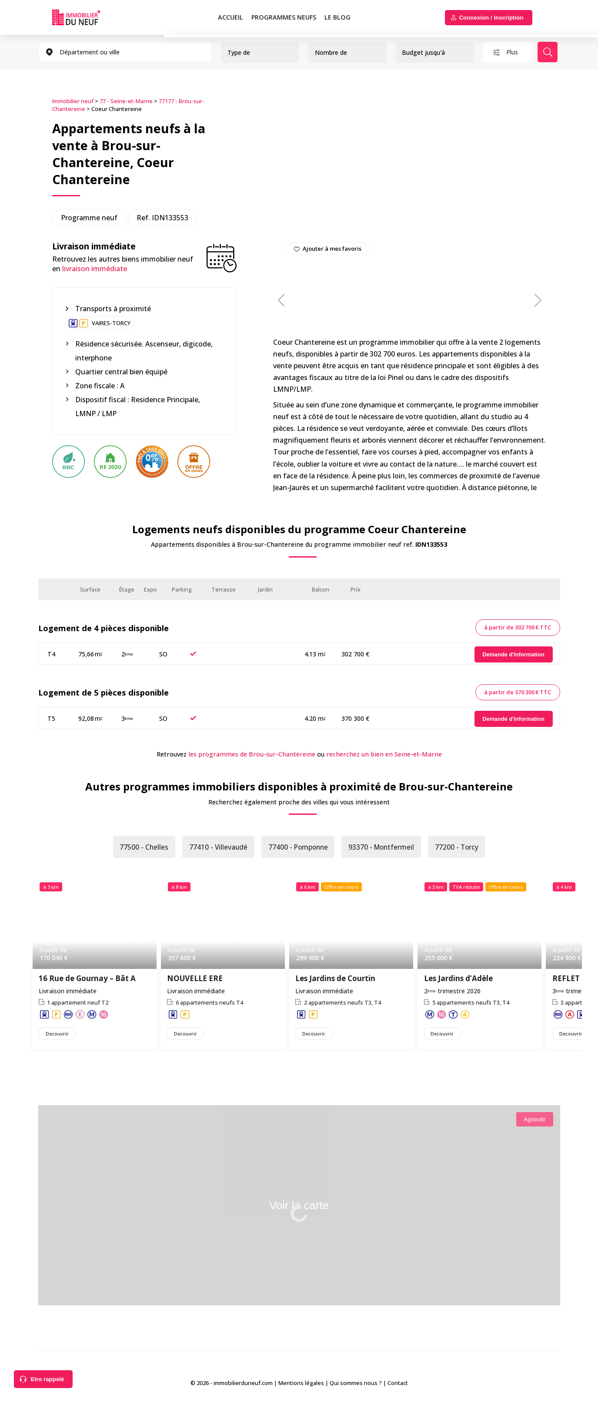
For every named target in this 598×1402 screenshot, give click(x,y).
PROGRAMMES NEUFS (283, 17)
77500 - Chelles (141, 847)
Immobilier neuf (73, 100)
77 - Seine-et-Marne (126, 100)
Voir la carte (299, 1208)
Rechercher (549, 52)
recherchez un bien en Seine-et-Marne (384, 754)
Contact (398, 1384)
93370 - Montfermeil (383, 847)
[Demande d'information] (513, 654)
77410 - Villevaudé (216, 847)
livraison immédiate (94, 268)
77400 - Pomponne (297, 847)
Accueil (230, 17)
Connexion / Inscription (491, 17)
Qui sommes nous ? (356, 1384)
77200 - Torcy (460, 847)
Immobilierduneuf (76, 17)
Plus (512, 52)
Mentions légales (301, 1384)
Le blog (337, 17)
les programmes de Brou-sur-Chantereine (251, 754)
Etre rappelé (47, 1379)
